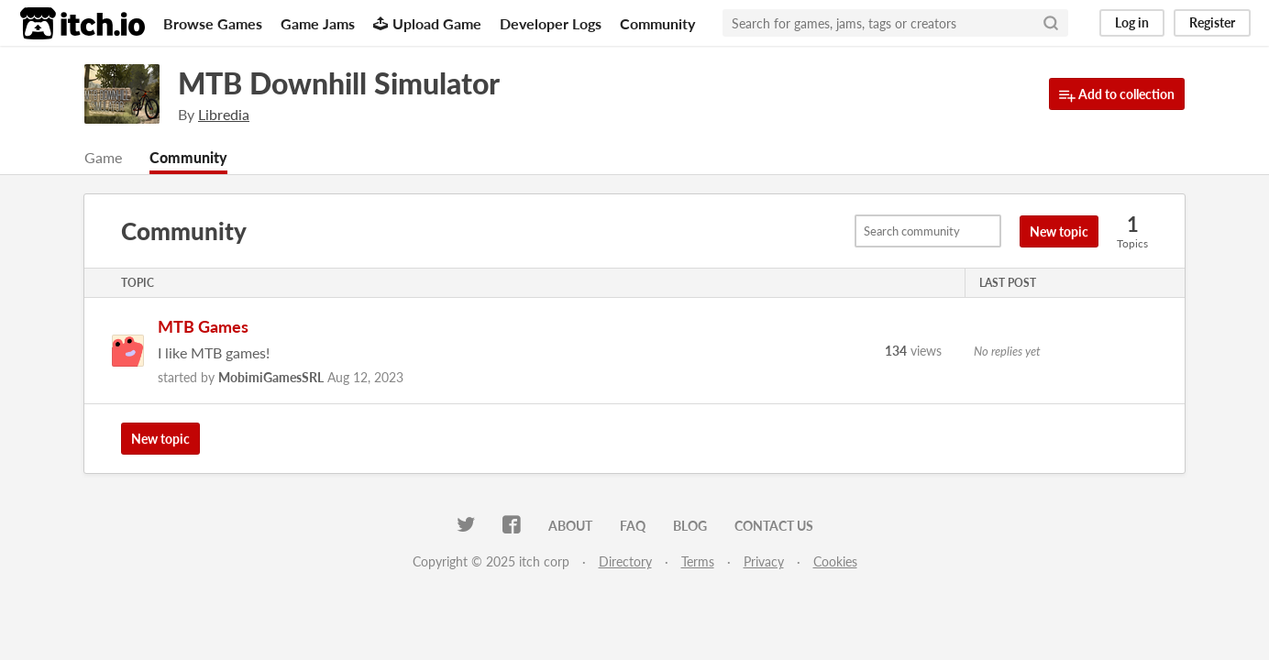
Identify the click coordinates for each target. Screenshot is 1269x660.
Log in (1132, 22)
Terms (697, 561)
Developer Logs (550, 23)
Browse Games (212, 23)
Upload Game (427, 23)
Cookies (835, 561)
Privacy (764, 561)
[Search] (1050, 23)
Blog (690, 526)
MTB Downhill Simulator (339, 83)
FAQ (633, 526)
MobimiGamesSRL (271, 377)
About (570, 526)
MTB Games (203, 326)
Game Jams (318, 23)
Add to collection (1117, 95)
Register (1212, 22)
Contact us (773, 526)
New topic (1059, 231)
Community (657, 23)
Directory (625, 561)
